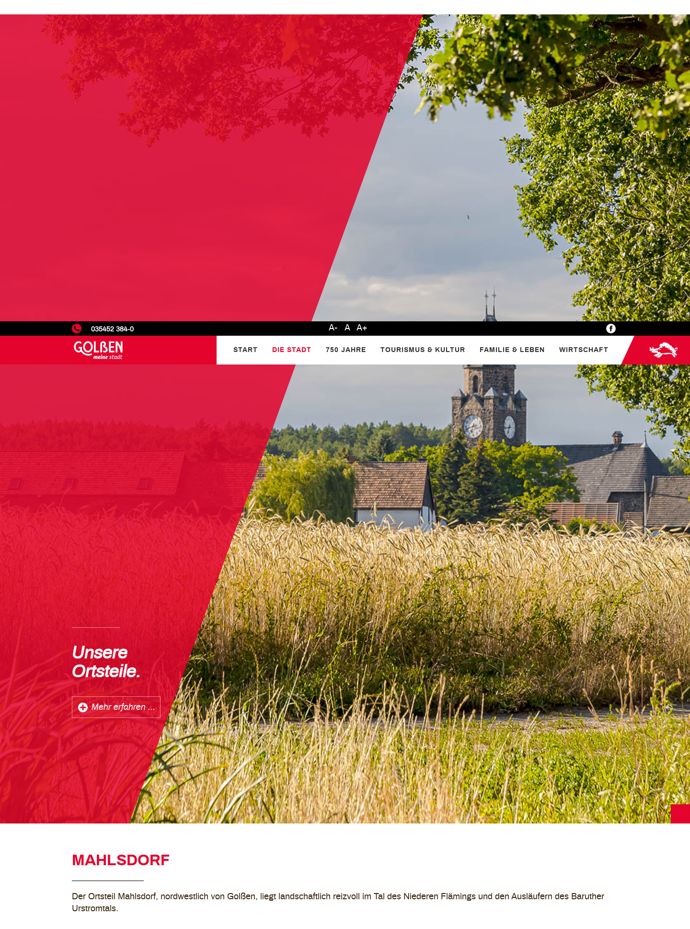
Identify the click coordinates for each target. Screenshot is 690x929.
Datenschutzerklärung (588, 839)
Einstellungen (563, 852)
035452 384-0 (112, 8)
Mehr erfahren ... (123, 386)
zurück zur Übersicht (122, 715)
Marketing (556, 876)
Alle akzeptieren (640, 893)
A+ (362, 6)
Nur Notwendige (567, 893)
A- (333, 6)
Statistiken (558, 864)
